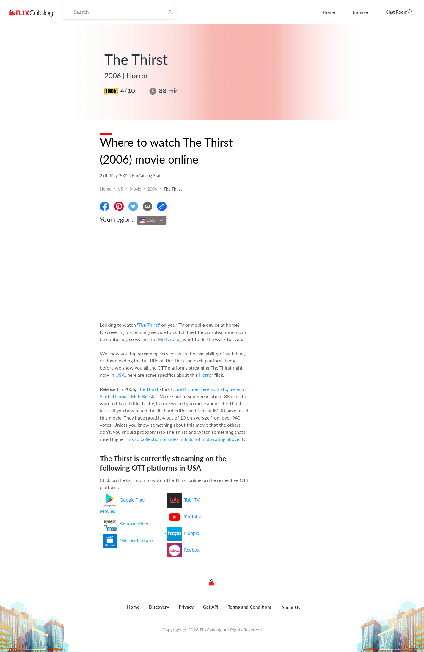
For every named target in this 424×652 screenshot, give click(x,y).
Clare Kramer (184, 389)
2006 (152, 188)
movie (135, 188)
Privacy (186, 606)
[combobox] (152, 220)
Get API (210, 606)
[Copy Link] (162, 206)
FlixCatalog (170, 339)
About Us (290, 607)
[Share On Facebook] (104, 206)
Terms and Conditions (250, 606)
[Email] (147, 206)
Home (329, 12)
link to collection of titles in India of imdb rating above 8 (185, 439)
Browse (360, 12)
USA (120, 375)
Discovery (159, 606)
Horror (206, 375)
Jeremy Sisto (214, 389)
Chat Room (399, 12)
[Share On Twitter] (133, 206)
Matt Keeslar (144, 396)
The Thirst (147, 389)
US (120, 188)
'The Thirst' (148, 325)
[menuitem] (329, 12)
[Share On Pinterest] (119, 206)
